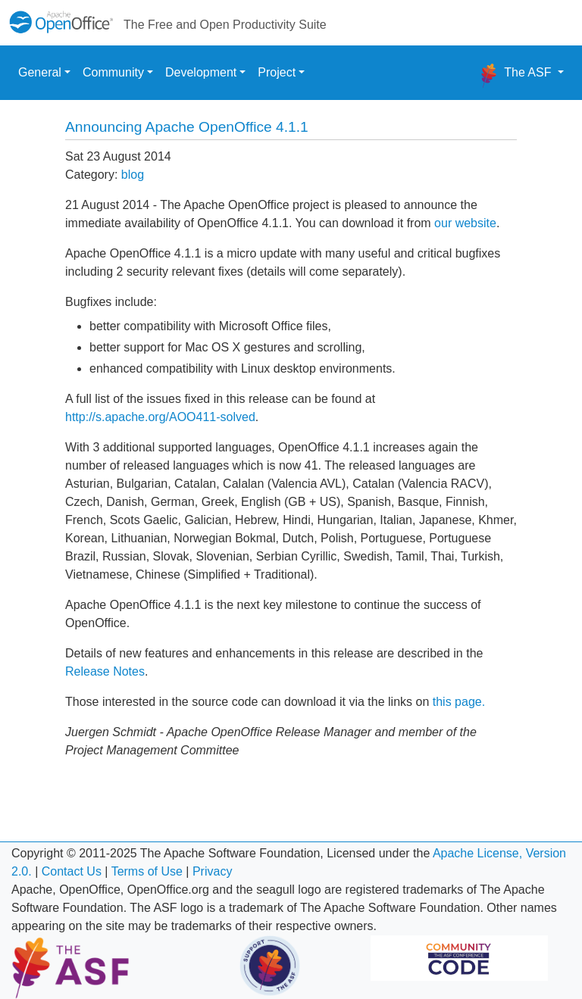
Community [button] (113, 72)
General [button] (39, 72)
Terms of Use (147, 871)
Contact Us (72, 871)
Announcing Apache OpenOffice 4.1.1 (186, 127)
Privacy (212, 871)
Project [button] (277, 72)
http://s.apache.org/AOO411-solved (160, 417)
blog (132, 174)
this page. (459, 701)
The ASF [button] (516, 76)
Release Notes (105, 671)
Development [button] (200, 72)
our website (465, 223)
